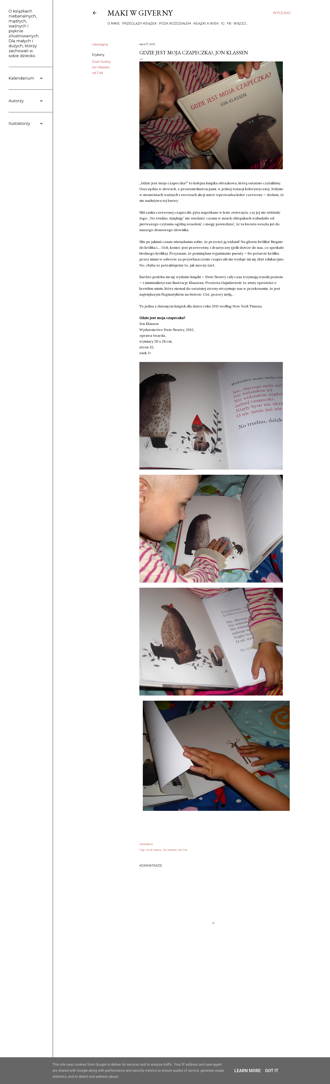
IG (222, 23)
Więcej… (240, 23)
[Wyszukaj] (282, 13)
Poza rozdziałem (175, 23)
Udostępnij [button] (100, 44)
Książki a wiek (206, 23)
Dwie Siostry (101, 62)
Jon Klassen (101, 67)
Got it (272, 1070)
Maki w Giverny (140, 13)
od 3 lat (97, 73)
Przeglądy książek (139, 23)
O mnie (113, 23)
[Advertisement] (212, 1009)
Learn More (247, 1070)
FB (229, 23)
